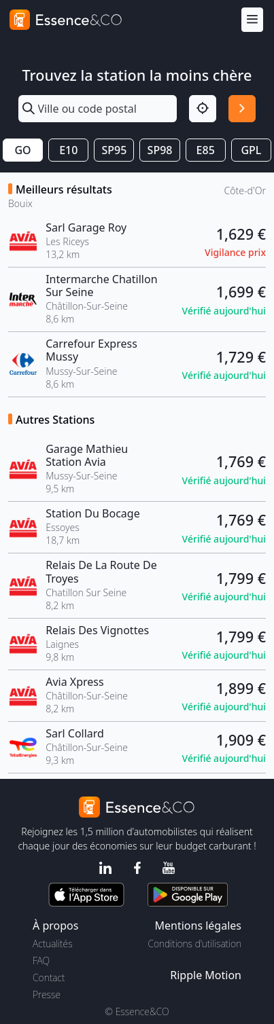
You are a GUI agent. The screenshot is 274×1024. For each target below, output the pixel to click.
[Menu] (252, 20)
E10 (68, 150)
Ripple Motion (205, 975)
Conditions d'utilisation (194, 943)
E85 (205, 150)
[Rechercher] (242, 108)
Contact (49, 977)
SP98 (160, 150)
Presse (47, 994)
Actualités (53, 943)
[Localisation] (202, 108)
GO (22, 150)
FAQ (41, 960)
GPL (251, 150)
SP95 (113, 150)
